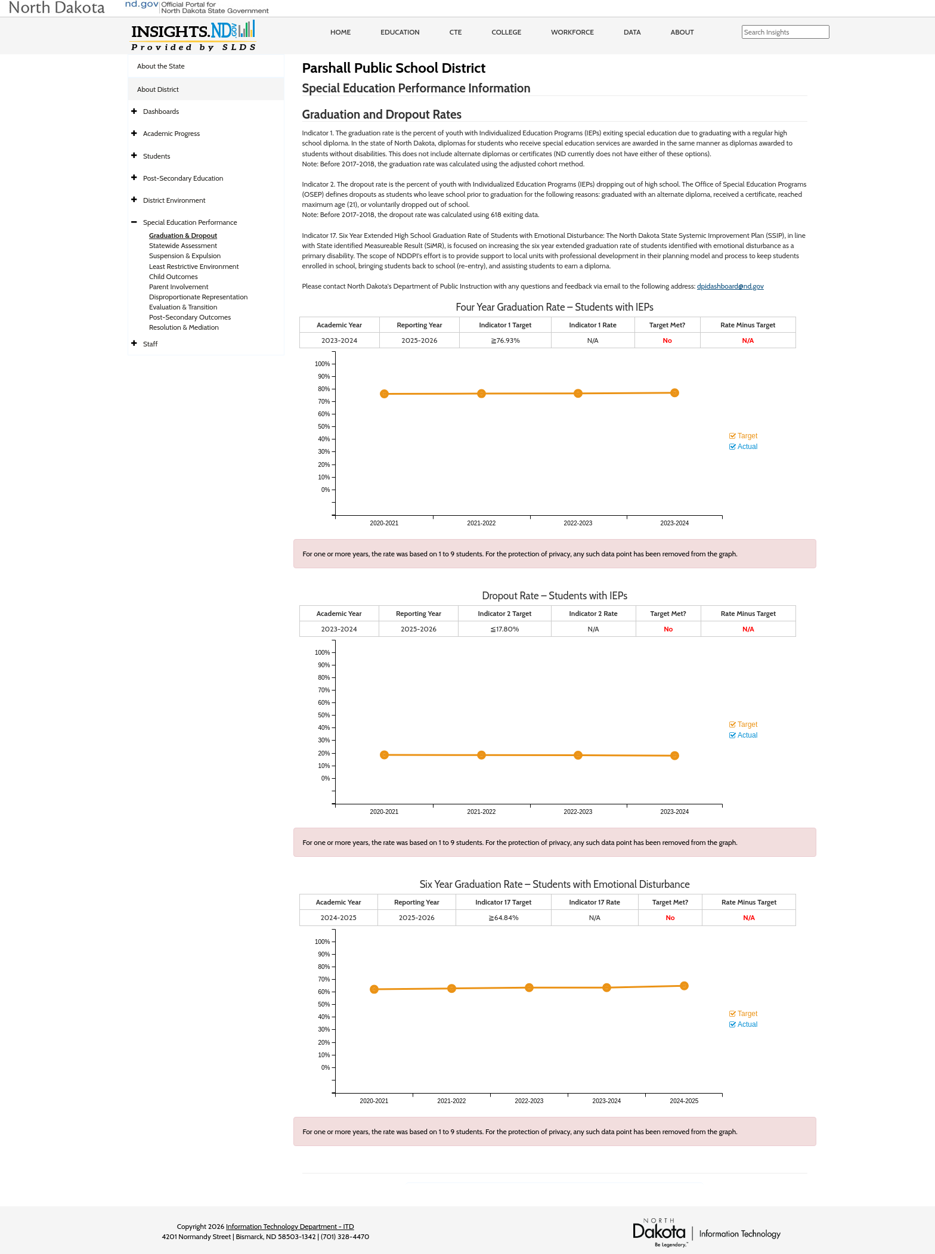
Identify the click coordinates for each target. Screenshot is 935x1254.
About (682, 31)
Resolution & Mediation (184, 327)
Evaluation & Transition (183, 306)
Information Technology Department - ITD (290, 1226)
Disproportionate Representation (198, 296)
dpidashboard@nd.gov (730, 285)
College (506, 31)
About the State (161, 65)
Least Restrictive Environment (194, 266)
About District (158, 89)
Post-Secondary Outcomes (190, 316)
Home (340, 31)
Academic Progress (171, 133)
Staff (150, 343)
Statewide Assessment (183, 245)
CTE (456, 31)
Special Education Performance (190, 222)
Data (632, 31)
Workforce (572, 31)
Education (400, 31)
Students (157, 155)
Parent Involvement (179, 286)
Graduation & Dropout (183, 235)
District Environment (174, 200)
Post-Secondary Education (183, 178)
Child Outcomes (173, 276)
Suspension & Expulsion (185, 255)
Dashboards (161, 111)
